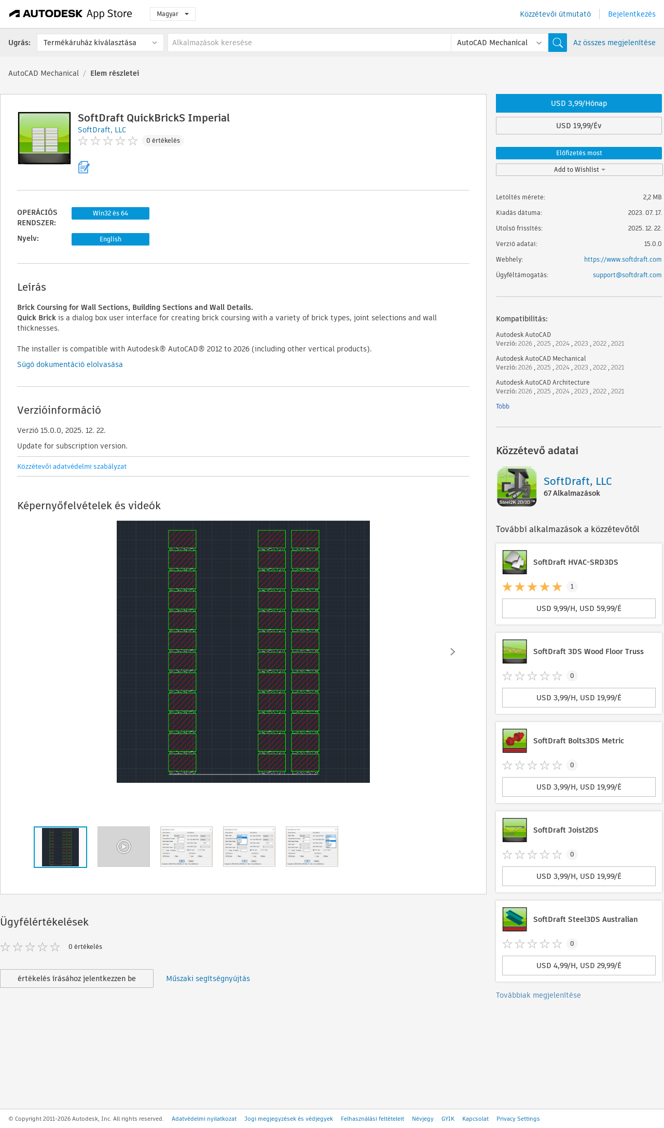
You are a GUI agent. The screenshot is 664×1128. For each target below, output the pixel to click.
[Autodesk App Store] (70, 14)
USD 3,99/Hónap (579, 103)
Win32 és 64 (110, 213)
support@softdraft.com (627, 274)
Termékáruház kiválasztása (90, 42)
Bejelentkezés (632, 14)
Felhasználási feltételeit (372, 1119)
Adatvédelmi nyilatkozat (204, 1119)
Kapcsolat (475, 1119)
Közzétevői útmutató (555, 14)
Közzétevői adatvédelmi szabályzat (72, 466)
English (110, 239)
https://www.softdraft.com (623, 259)
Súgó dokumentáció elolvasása (70, 364)
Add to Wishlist (579, 169)
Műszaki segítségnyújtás (208, 978)
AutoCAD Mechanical (43, 73)
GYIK (447, 1119)
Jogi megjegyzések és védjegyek (288, 1119)
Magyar (173, 13)
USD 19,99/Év (579, 125)
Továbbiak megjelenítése (538, 995)
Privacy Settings (518, 1119)
